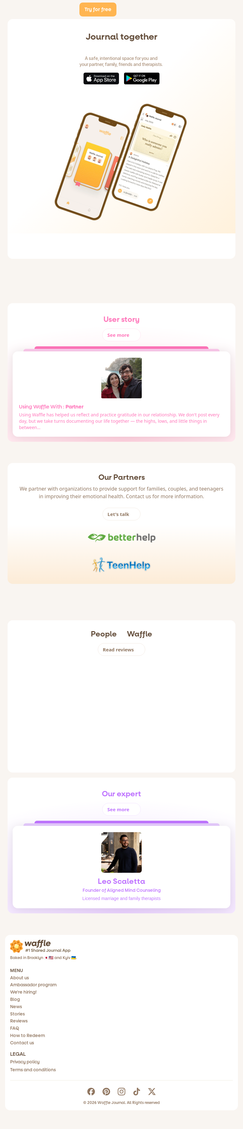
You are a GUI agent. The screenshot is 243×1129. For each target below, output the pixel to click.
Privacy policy (144, 999)
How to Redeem (40, 1073)
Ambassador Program (148, 12)
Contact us (33, 1082)
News (27, 1036)
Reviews (30, 1055)
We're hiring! (35, 1018)
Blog (25, 1027)
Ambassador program (46, 1008)
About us (103, 12)
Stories (28, 1045)
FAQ (25, 1064)
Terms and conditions (153, 1008)
